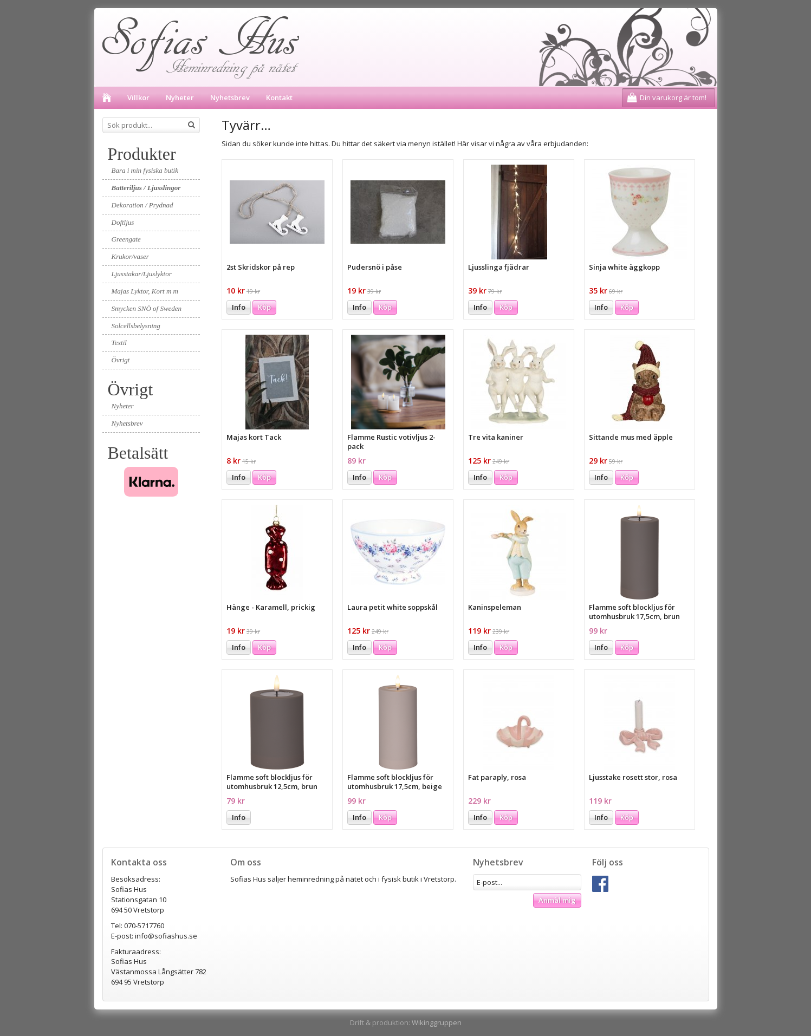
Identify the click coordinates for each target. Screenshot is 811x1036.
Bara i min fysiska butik (145, 170)
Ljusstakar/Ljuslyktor (142, 274)
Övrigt (121, 360)
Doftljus (123, 222)
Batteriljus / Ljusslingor (146, 188)
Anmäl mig (557, 900)
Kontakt (279, 97)
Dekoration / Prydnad (142, 205)
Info (238, 307)
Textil (119, 342)
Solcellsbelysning (136, 326)
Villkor (138, 97)
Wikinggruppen (437, 1022)
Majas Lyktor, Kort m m (145, 291)
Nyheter (180, 97)
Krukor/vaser (130, 256)
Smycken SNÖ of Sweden (147, 308)
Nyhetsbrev (230, 97)
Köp (264, 307)
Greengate (126, 239)
